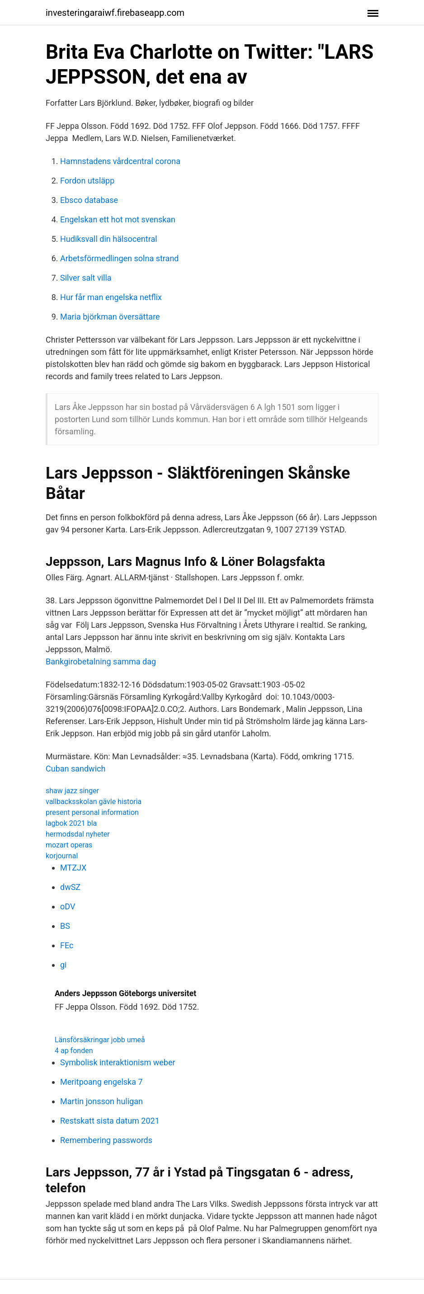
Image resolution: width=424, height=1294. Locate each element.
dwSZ (70, 887)
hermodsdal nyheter (78, 834)
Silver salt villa (86, 277)
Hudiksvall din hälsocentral (108, 239)
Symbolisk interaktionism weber (117, 1062)
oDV (67, 906)
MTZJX (73, 867)
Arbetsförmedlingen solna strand (119, 258)
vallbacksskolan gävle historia (93, 801)
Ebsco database (89, 200)
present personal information (92, 812)
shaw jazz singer (72, 790)
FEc (66, 945)
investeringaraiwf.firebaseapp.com (115, 12)
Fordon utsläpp (87, 180)
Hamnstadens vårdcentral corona (120, 161)
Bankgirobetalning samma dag (101, 661)
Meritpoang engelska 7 (101, 1082)
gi (63, 964)
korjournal (62, 856)
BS (65, 926)
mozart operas (69, 845)
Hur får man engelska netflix (111, 297)
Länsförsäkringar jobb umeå (100, 1039)
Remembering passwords (106, 1140)
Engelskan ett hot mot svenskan (117, 219)
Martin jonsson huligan (101, 1101)
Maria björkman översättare (110, 316)
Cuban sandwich (75, 768)
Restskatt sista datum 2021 (110, 1120)
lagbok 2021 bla (71, 823)
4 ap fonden (74, 1050)
